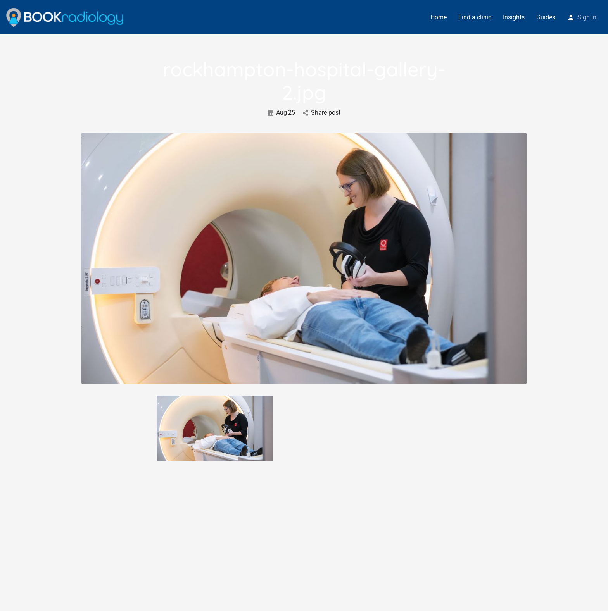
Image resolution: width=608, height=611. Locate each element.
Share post (321, 112)
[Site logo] (66, 17)
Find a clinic (474, 17)
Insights (514, 17)
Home (438, 17)
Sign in (586, 17)
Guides (545, 17)
